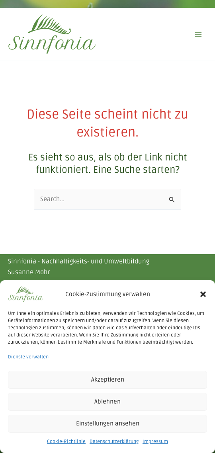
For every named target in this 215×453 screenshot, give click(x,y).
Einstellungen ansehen (107, 423)
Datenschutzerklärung (114, 442)
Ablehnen (107, 401)
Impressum (155, 442)
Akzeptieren (107, 379)
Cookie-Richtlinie (66, 442)
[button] (203, 294)
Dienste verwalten (28, 357)
